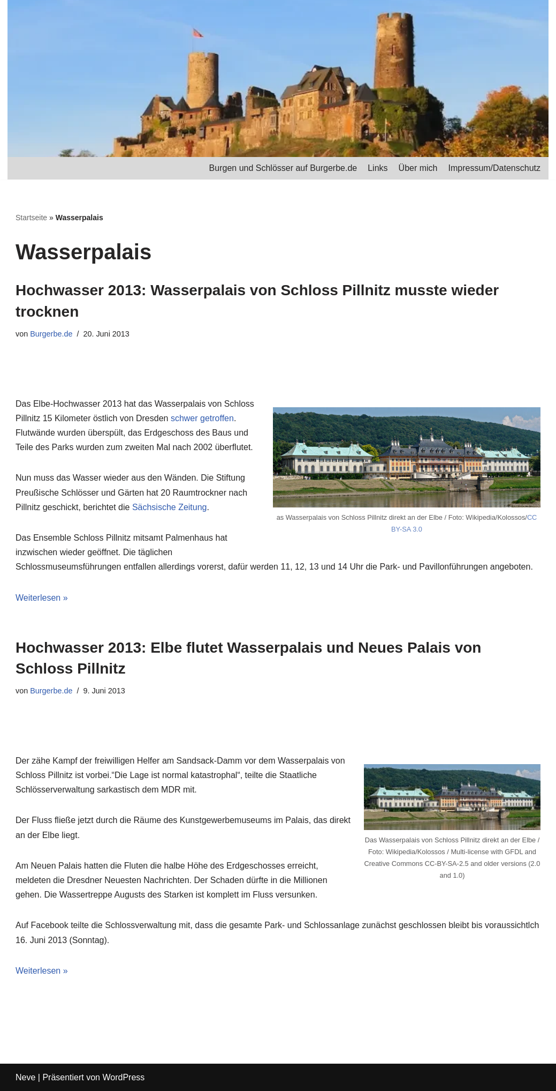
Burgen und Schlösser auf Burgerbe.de (283, 168)
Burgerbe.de (51, 334)
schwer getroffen (202, 418)
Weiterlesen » (42, 597)
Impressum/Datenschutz (494, 168)
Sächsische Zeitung (169, 507)
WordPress (123, 1077)
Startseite (31, 217)
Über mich (418, 168)
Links (377, 168)
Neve (25, 1077)
